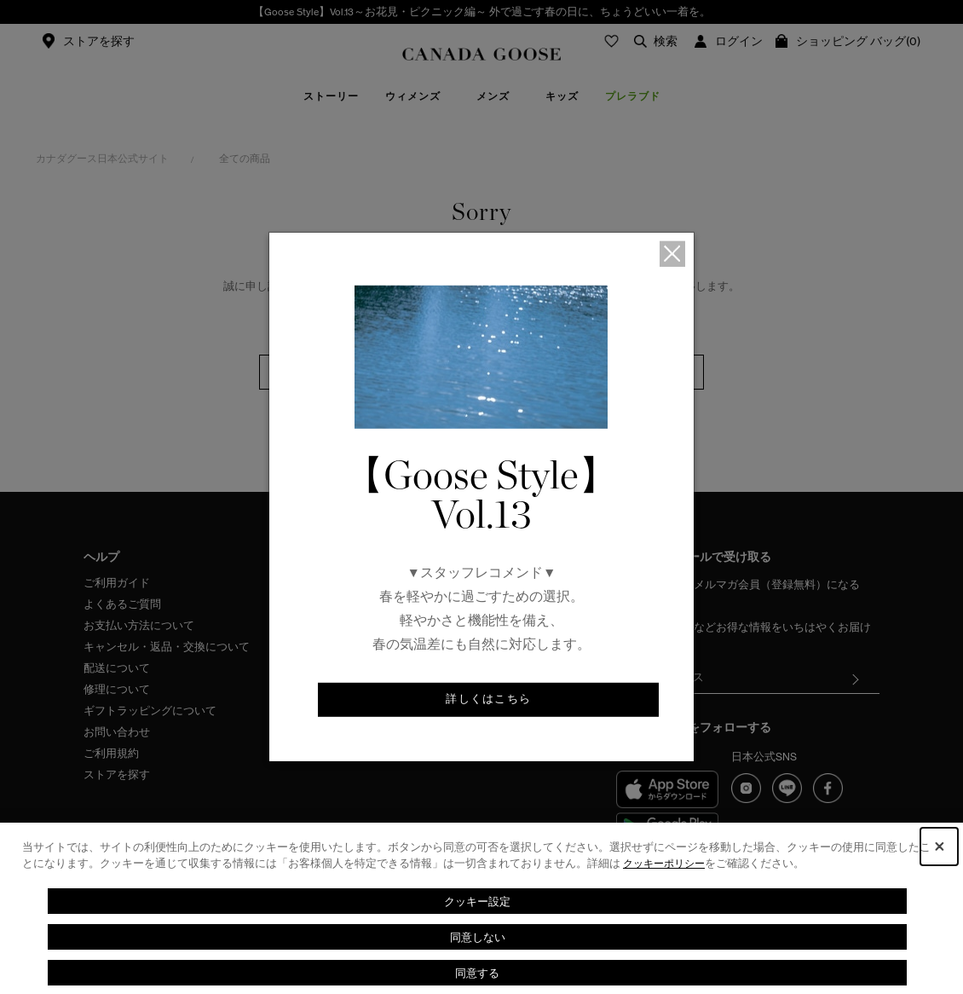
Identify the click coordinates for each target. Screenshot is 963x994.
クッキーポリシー (667, 864)
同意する (477, 972)
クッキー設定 (477, 900)
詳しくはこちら (488, 701)
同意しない (477, 936)
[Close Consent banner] (939, 846)
